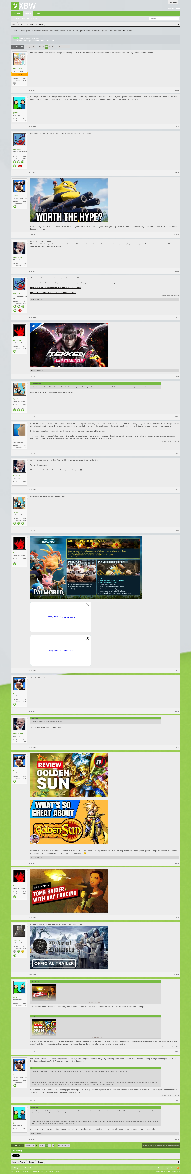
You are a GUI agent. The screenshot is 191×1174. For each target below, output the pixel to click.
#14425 (176, 271)
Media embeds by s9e (53, 1171)
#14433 (176, 711)
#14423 (176, 173)
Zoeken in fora (20, 18)
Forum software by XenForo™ (28, 1171)
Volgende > (65, 47)
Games (25, 41)
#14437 (176, 974)
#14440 (176, 1139)
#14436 (176, 917)
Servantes (17, 340)
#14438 (176, 1052)
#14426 (176, 317)
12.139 (24, 405)
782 (59, 47)
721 (43, 47)
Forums (28, 13)
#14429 (176, 453)
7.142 (24, 445)
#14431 (176, 530)
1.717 (24, 119)
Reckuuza (17, 149)
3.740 (24, 78)
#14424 (176, 234)
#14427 (176, 376)
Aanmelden (173, 2)
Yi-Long (16, 439)
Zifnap (15, 195)
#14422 (176, 126)
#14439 (176, 1100)
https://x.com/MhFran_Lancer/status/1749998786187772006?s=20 (55, 288)
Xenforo (30, 1168)
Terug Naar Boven (169, 1168)
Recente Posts (34, 18)
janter (15, 113)
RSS (178, 1168)
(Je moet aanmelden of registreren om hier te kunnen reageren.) (161, 1145)
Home (160, 1168)
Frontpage (17, 13)
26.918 (24, 946)
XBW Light (16, 1168)
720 (40, 47)
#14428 (176, 416)
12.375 (24, 157)
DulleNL (41, 41)
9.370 (24, 346)
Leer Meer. (127, 30)
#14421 (176, 90)
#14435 (176, 863)
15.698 (24, 201)
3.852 (24, 263)
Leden (38, 13)
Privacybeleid (176, 1171)
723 (50, 47)
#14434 (176, 747)
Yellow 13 (16, 940)
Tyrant (15, 399)
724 (53, 47)
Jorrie (32, 299)
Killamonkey (18, 68)
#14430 (176, 489)
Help (154, 1168)
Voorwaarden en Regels (163, 1171)
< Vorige (28, 47)
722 (46, 47)
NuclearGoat (18, 257)
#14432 (176, 670)
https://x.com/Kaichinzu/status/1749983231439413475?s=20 (53, 293)
